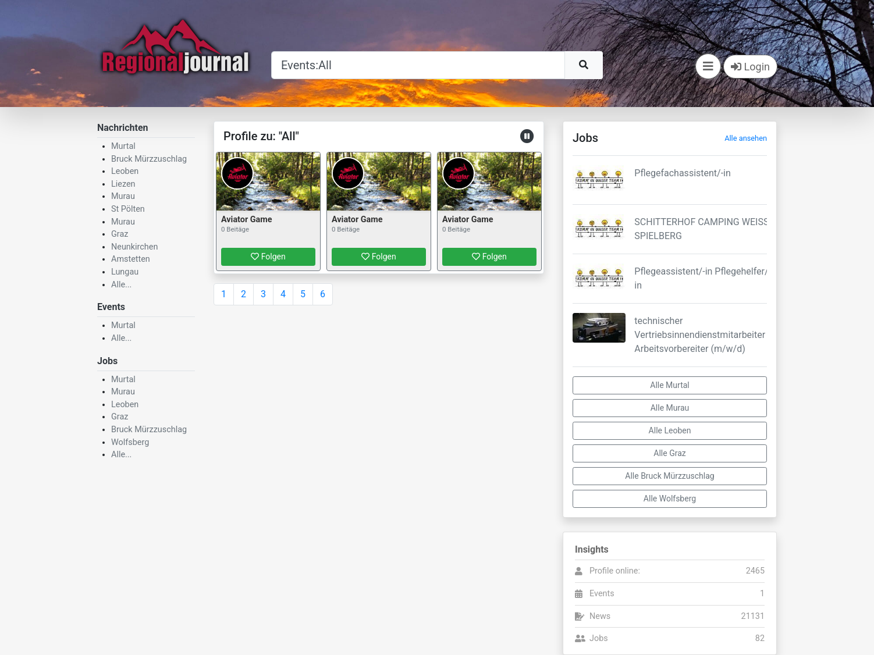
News (599, 616)
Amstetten (130, 259)
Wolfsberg (130, 442)
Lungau (124, 272)
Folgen (268, 256)
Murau (123, 196)
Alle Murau (670, 407)
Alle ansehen (745, 138)
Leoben (124, 171)
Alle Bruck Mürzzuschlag (669, 475)
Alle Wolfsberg (670, 498)
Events (601, 594)
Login (750, 66)
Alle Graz (669, 453)
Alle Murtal (669, 385)
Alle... (121, 285)
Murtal (123, 146)
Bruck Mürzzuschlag (149, 159)
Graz (119, 234)
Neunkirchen (134, 247)
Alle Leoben (670, 430)
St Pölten (128, 209)
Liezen (123, 184)
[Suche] (418, 65)
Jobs (598, 638)
